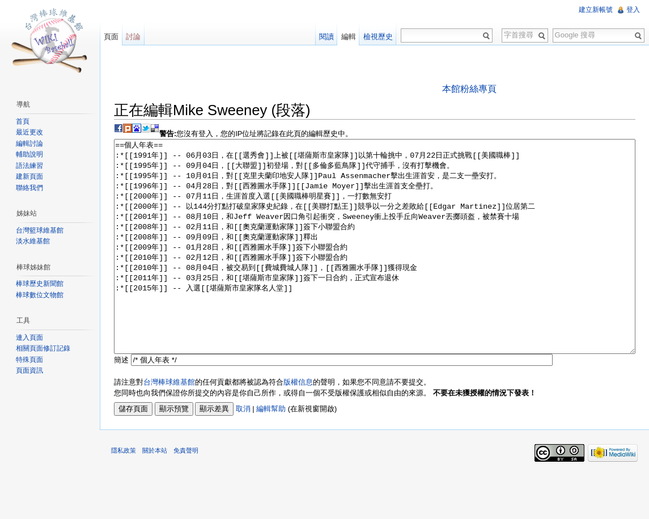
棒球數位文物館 (39, 295)
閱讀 (326, 36)
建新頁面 (29, 176)
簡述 (121, 402)
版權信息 (298, 424)
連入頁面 (29, 337)
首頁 (22, 121)
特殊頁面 (29, 360)
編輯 (348, 36)
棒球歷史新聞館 (39, 284)
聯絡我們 (29, 188)
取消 (243, 451)
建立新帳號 (596, 10)
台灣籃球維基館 (39, 230)
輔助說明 (29, 154)
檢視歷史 (378, 36)
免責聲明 (185, 493)
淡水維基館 (33, 241)
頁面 (111, 36)
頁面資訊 (29, 370)
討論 (133, 36)
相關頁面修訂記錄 (43, 348)
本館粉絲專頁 (469, 89)
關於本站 (154, 493)
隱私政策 (123, 493)
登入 (633, 10)
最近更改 (29, 132)
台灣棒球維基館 (169, 424)
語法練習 (29, 166)
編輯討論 (29, 143)
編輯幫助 (271, 451)
